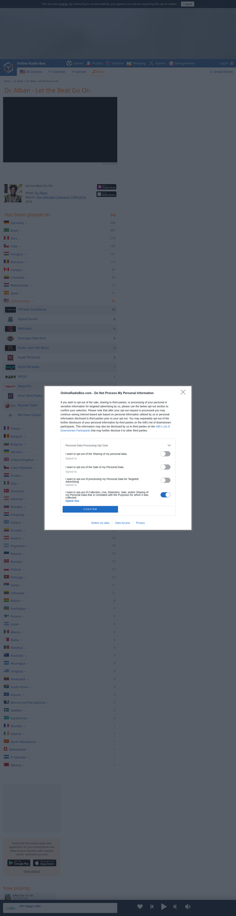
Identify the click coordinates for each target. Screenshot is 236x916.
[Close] (184, 393)
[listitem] (118, 445)
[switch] (165, 453)
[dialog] (118, 458)
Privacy (140, 522)
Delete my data (100, 522)
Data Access (122, 522)
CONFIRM (90, 509)
